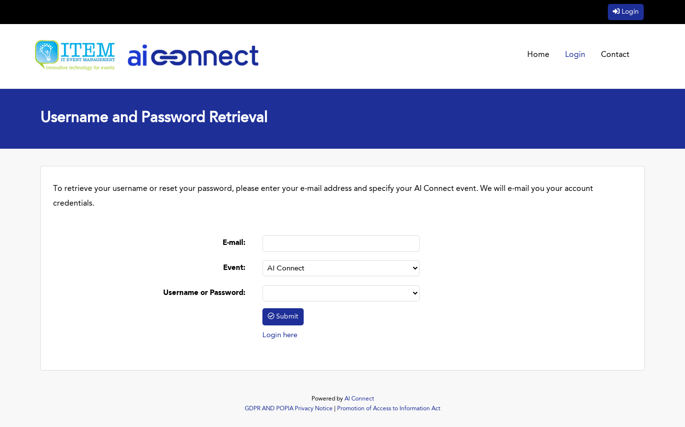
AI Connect (359, 399)
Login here (279, 335)
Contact (615, 55)
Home (538, 55)
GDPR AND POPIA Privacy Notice (289, 409)
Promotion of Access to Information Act (388, 409)
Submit (287, 316)
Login (630, 11)
